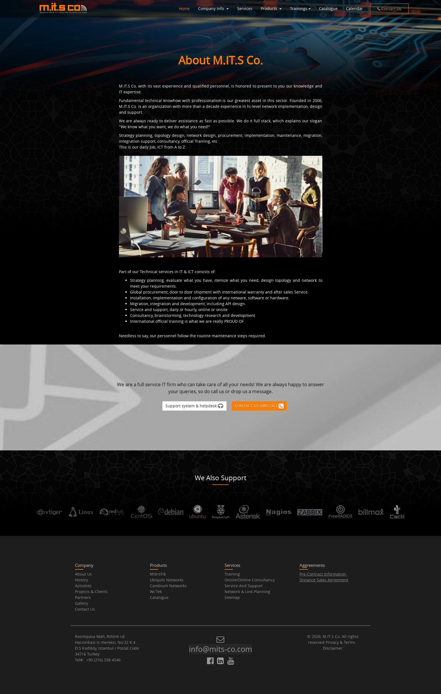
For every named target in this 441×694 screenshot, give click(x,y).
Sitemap (232, 597)
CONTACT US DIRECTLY (259, 406)
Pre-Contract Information (322, 574)
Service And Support (244, 585)
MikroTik (158, 574)
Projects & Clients (91, 591)
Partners (83, 597)
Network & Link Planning (247, 591)
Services (244, 8)
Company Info (211, 8)
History (81, 580)
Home (184, 8)
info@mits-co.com (220, 649)
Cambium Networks (168, 585)
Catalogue (328, 8)
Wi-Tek (156, 591)
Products (269, 8)
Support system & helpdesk (194, 406)
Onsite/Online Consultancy (250, 580)
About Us (83, 574)
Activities (83, 585)
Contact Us (389, 8)
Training (232, 574)
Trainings (298, 8)
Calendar (354, 8)
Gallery (81, 603)
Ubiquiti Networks (167, 580)
